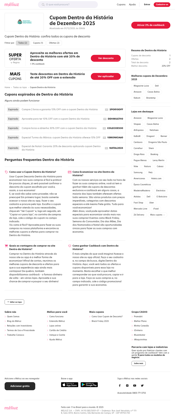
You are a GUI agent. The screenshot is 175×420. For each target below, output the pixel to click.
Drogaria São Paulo (157, 142)
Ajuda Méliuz (55, 340)
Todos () (22, 43)
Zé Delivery (139, 214)
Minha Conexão (141, 326)
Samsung (138, 172)
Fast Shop (138, 202)
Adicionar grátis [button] (20, 386)
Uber (151, 202)
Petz (151, 172)
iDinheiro (138, 330)
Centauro (138, 142)
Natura (147, 166)
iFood (156, 208)
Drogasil (151, 136)
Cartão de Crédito (57, 330)
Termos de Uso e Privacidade (21, 330)
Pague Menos (140, 160)
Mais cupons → (157, 214)
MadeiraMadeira (142, 190)
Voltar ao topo (14, 302)
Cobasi (160, 166)
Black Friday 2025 (100, 321)
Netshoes (154, 130)
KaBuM (137, 136)
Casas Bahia (154, 92)
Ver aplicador (106, 76)
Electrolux (160, 190)
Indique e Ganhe (57, 335)
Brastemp (151, 98)
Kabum (137, 98)
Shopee (137, 124)
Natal (96, 225)
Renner (164, 136)
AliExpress (139, 130)
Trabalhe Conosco (15, 335)
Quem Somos (13, 317)
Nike (136, 166)
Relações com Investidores (19, 326)
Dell (157, 85)
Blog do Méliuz (14, 321)
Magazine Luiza (141, 85)
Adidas (137, 196)
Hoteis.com (156, 178)
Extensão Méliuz (57, 321)
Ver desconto (106, 58)
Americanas (139, 178)
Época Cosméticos (142, 184)
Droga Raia (139, 154)
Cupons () (38, 43)
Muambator (139, 335)
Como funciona (56, 317)
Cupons (121, 4)
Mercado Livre (140, 208)
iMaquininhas (140, 340)
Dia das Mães (108, 221)
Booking (154, 154)
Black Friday (112, 218)
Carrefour (138, 148)
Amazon (137, 92)
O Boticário (161, 196)
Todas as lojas (20, 87)
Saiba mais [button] (138, 363)
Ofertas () (54, 43)
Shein (151, 148)
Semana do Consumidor (86, 221)
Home (7, 87)
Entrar (147, 4)
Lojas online (55, 326)
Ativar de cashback (150, 25)
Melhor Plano (140, 321)
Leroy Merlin (158, 160)
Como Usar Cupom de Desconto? (107, 317)
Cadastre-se (162, 4)
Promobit (138, 317)
